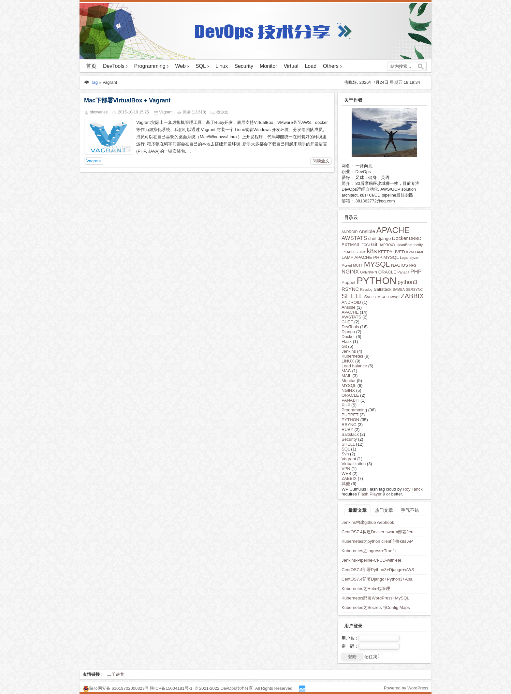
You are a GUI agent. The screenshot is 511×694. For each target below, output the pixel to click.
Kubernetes (352, 356)
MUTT (358, 265)
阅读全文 (321, 160)
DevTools (350, 326)
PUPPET (350, 414)
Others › (332, 66)
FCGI (365, 245)
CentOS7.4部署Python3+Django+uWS (378, 569)
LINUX (348, 361)
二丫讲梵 (115, 674)
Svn (368, 296)
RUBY (347, 429)
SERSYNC (414, 289)
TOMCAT (380, 297)
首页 (91, 66)
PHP (416, 272)
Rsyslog (366, 289)
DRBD (415, 238)
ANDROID (350, 232)
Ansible (367, 231)
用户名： (371, 638)
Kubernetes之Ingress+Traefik (369, 550)
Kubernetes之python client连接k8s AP (377, 541)
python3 (407, 282)
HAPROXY (386, 245)
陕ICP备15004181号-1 (171, 688)
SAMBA (399, 289)
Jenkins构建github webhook (368, 522)
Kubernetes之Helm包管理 (366, 588)
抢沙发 (222, 112)
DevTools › (115, 66)
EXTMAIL (351, 244)
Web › (182, 66)
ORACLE (387, 272)
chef (372, 238)
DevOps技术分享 (237, 688)
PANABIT (350, 400)
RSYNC (350, 289)
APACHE (393, 230)
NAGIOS (399, 265)
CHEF (347, 321)
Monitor (268, 66)
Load (310, 66)
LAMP (419, 252)
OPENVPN (368, 272)
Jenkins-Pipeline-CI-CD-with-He (372, 560)
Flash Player (370, 494)
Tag (94, 82)
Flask (347, 341)
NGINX (350, 272)
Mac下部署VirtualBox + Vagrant (127, 100)
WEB (346, 473)
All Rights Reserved (273, 688)
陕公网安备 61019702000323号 (119, 688)
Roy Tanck (412, 489)
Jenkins (349, 351)
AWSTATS (354, 238)
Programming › (151, 66)
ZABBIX (412, 296)
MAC (346, 370)
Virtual (291, 66)
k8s (372, 251)
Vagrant (165, 112)
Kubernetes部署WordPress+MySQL (375, 598)
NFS (412, 265)
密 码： (371, 646)
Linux (221, 66)
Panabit (403, 272)
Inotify (418, 245)
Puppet (349, 282)
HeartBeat (404, 245)
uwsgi (394, 296)
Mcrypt (347, 265)
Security (243, 66)
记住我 (373, 656)
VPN (346, 468)
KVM (410, 252)
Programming (354, 409)
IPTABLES (350, 252)
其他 (346, 483)
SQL (346, 449)
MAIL (346, 375)
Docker (400, 238)
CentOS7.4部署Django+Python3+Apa (377, 579)
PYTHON (376, 280)
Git (374, 244)
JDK (362, 252)
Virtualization (354, 463)
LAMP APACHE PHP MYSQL (370, 257)
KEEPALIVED (391, 251)
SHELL (352, 296)
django (384, 238)
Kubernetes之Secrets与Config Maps (376, 607)
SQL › (202, 66)
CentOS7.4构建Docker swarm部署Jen (377, 531)
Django (348, 331)
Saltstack (383, 289)
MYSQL (377, 264)
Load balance (354, 365)
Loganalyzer (409, 257)
